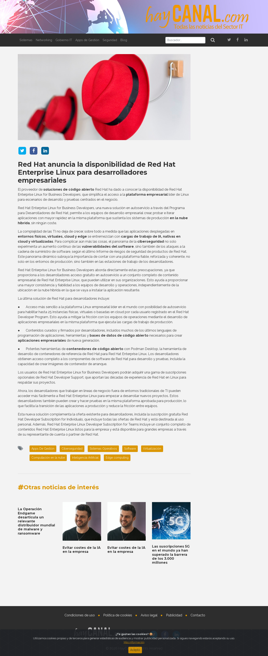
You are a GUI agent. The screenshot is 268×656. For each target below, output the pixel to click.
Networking (44, 40)
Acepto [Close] (135, 650)
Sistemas (25, 40)
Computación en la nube (48, 457)
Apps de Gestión (87, 40)
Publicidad (174, 615)
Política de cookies (117, 615)
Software (130, 448)
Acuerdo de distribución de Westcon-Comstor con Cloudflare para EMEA (223, 589)
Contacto (198, 615)
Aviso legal (149, 615)
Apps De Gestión (42, 448)
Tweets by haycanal (209, 495)
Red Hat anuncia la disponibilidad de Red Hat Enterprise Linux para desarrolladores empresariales (96, 172)
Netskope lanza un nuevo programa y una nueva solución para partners (221, 217)
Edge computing (117, 457)
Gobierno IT (63, 40)
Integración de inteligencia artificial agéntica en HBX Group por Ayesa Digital (221, 179)
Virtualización (152, 448)
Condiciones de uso (79, 615)
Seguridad (110, 40)
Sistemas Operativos (103, 448)
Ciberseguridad (72, 448)
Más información (134, 642)
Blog (123, 40)
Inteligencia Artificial (85, 457)
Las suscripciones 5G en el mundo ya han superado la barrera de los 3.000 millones (223, 568)
